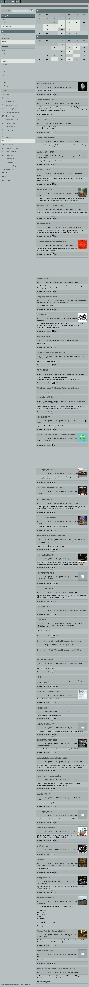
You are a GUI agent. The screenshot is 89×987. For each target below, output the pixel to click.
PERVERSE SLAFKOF (46, 724)
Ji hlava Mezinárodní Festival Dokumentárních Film (59, 641)
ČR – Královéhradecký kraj (10, 112)
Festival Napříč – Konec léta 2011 (51, 931)
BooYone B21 (42, 120)
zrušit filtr (5, 47)
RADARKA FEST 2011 (46, 897)
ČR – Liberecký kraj (8, 116)
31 (47, 18)
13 (39, 26)
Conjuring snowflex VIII (47, 297)
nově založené (6, 26)
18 (76, 26)
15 (54, 26)
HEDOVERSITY (43, 417)
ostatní (4, 72)
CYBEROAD (42, 315)
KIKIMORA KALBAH (45, 84)
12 (84, 22)
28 (47, 33)
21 (47, 29)
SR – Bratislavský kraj (9, 151)
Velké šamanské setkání (47, 518)
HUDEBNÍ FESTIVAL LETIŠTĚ (49, 692)
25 (76, 29)
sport (3, 79)
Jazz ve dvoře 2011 (45, 951)
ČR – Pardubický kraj (8, 126)
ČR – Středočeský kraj (9, 134)
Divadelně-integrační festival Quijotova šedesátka (58, 388)
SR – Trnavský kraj (8, 169)
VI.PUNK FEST (43, 846)
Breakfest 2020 (43, 170)
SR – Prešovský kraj (8, 162)
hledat (9, 10)
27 (39, 33)
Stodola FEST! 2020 (45, 152)
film (3, 68)
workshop (5, 86)
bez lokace (5, 94)
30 (39, 18)
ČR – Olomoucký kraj (8, 123)
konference (5, 54)
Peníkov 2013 (42, 620)
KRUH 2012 (42, 677)
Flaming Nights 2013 (45, 555)
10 (69, 22)
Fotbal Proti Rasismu (46, 138)
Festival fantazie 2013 (46, 589)
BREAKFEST (42, 370)
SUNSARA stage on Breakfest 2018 (52, 241)
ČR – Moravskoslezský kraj (10, 119)
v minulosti (5, 38)
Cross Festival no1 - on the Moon (51, 352)
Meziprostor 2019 (44, 189)
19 (84, 26)
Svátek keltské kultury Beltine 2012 (52, 758)
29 (54, 33)
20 (39, 29)
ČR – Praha (5, 98)
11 (76, 22)
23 (62, 29)
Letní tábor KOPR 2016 (46, 397)
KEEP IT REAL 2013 (45, 573)
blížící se (5, 23)
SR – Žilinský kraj (7, 173)
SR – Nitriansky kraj (8, 159)
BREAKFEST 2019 (44, 223)
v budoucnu (5, 34)
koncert (4, 50)
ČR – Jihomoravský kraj (9, 105)
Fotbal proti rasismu (45, 100)
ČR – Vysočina (7, 141)
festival (4, 61)
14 (47, 26)
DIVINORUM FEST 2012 (47, 740)
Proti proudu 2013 (44, 607)
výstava (4, 64)
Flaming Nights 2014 (45, 499)
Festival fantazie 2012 (46, 828)
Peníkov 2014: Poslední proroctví (51, 535)
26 (84, 29)
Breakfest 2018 (43, 279)
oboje (4, 42)
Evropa (4, 176)
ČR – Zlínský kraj (7, 144)
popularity (5, 19)
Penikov (40, 860)
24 (69, 29)
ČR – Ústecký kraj (7, 137)
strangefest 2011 (44, 878)
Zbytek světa (6, 180)
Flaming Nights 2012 (45, 812)
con (3, 57)
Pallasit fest (42, 708)
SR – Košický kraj (7, 155)
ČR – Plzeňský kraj (8, 130)
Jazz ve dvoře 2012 (45, 659)
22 (54, 29)
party (3, 75)
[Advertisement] (62, 71)
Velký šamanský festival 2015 (49, 488)
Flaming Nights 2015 (45, 470)
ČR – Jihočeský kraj (8, 102)
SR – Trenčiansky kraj (9, 166)
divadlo (4, 82)
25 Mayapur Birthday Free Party (50, 206)
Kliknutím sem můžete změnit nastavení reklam (15, 985)
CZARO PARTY (43, 794)
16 (62, 26)
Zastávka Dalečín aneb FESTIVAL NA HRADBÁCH (58, 969)
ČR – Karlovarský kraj (9, 109)
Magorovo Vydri (43, 336)
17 (69, 26)
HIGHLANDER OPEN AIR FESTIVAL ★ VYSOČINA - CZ (60, 435)
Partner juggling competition (49, 776)
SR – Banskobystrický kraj (10, 148)
